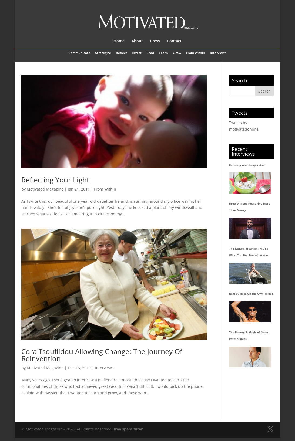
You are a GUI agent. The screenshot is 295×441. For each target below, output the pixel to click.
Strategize (103, 53)
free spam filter (128, 429)
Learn (163, 53)
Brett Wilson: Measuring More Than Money (249, 207)
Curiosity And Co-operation (247, 165)
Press (155, 41)
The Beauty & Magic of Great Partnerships (248, 335)
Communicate (79, 53)
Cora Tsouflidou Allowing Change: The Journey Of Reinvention (101, 355)
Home (119, 41)
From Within (195, 53)
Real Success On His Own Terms (251, 294)
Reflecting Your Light (55, 180)
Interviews (218, 53)
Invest (137, 53)
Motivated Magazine (45, 189)
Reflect (121, 53)
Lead (150, 53)
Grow (177, 53)
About (137, 41)
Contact (174, 41)
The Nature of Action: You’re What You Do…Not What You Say (248, 253)
